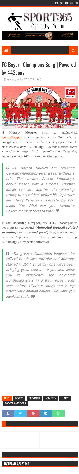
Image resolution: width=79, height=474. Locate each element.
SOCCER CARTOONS (15, 403)
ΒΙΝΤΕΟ (19, 398)
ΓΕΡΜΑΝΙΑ (34, 398)
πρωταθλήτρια (11, 137)
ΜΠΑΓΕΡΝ (51, 398)
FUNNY (65, 398)
